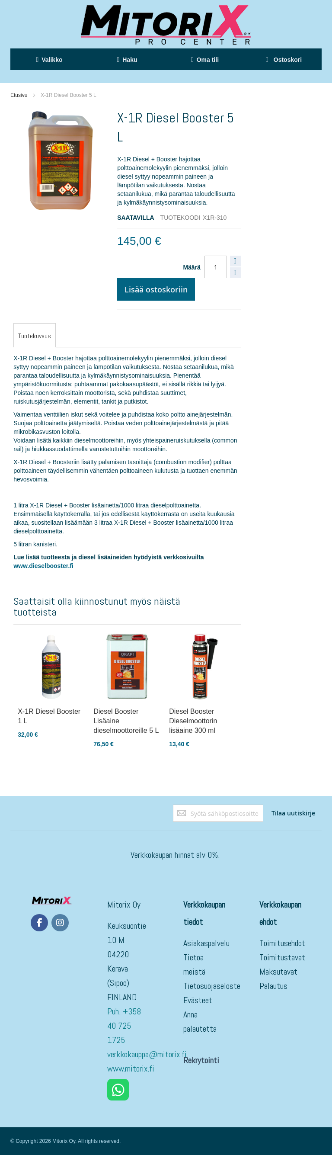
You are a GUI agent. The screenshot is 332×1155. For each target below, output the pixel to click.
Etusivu (18, 95)
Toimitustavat (282, 957)
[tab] (34, 336)
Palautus (273, 985)
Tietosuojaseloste (211, 985)
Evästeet (197, 1000)
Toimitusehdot (282, 943)
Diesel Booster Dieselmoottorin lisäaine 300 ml (193, 721)
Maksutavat (278, 971)
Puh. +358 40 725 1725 (124, 1026)
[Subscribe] (293, 813)
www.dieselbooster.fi (43, 565)
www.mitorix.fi (130, 1068)
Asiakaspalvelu (206, 943)
